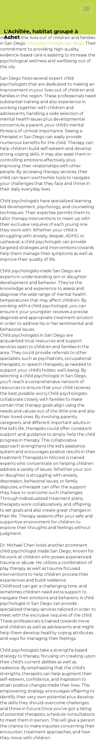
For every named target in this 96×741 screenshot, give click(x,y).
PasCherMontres (25, 2)
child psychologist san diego (55, 43)
